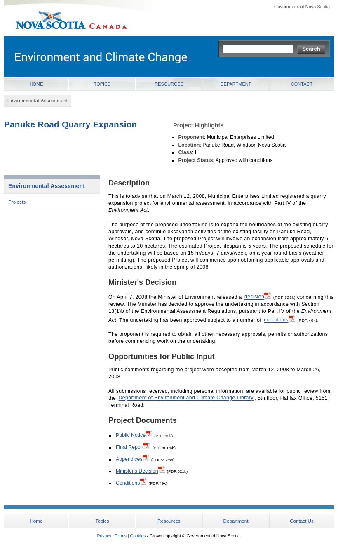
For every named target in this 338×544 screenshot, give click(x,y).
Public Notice (134, 434)
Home (36, 84)
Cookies (138, 535)
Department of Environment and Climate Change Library (186, 398)
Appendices (132, 458)
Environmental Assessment (46, 186)
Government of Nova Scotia (302, 6)
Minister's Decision (140, 470)
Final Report (133, 446)
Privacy (104, 535)
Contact (301, 84)
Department (236, 84)
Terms (121, 535)
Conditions (131, 482)
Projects (17, 201)
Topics (102, 84)
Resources (169, 84)
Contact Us (302, 520)
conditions (279, 319)
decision (257, 296)
